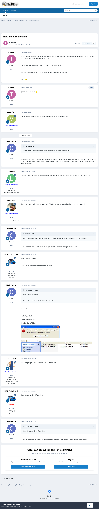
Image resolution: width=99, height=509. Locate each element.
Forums (4, 15)
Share (77, 43)
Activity (13, 10)
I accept (92, 505)
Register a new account (28, 466)
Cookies (49, 496)
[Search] (73, 10)
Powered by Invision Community (49, 498)
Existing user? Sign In (79, 4)
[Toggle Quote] (23, 146)
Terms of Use (27, 506)
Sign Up (93, 4)
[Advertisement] (49, 28)
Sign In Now (71, 466)
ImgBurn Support (24, 44)
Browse (5, 11)
